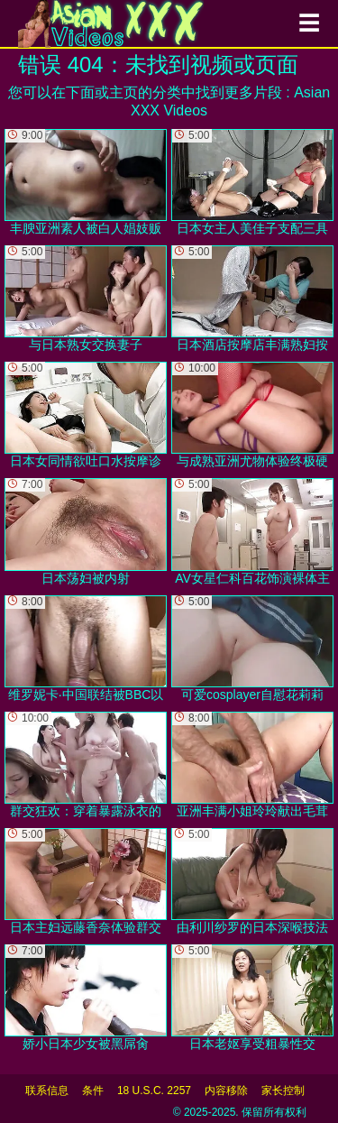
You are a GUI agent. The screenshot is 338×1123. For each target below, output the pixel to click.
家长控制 (283, 1090)
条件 (93, 1090)
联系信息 (47, 1090)
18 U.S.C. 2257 (154, 1090)
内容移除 (226, 1090)
